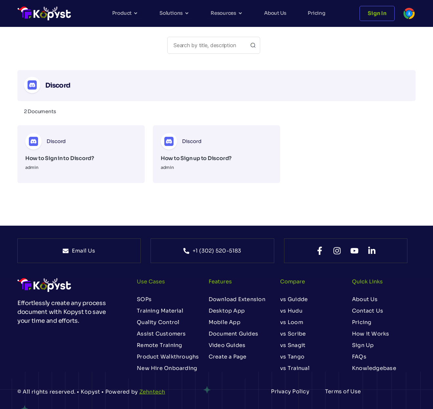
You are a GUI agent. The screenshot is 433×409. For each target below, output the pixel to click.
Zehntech (152, 391)
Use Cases (151, 281)
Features (220, 281)
